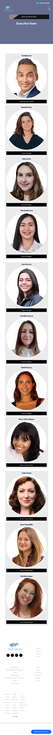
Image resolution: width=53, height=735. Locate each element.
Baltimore (7, 702)
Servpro (38, 667)
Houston (14, 710)
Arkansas (7, 694)
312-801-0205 (42, 3)
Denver (15, 697)
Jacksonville (15, 713)
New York (22, 702)
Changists (38, 672)
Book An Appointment (29, 16)
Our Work (38, 651)
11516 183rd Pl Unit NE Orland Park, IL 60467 (15, 678)
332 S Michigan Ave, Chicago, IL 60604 (15, 669)
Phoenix (22, 710)
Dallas (15, 694)
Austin (7, 699)
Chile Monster (38, 675)
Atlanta (7, 697)
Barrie (7, 705)
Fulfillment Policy (22, 732)
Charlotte (7, 713)
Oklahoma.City (23, 705)
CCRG (38, 680)
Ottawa (22, 707)
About (38, 656)
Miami (22, 699)
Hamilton (14, 707)
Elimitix (38, 678)
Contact (38, 653)
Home (38, 648)
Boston (7, 707)
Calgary (7, 710)
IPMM (38, 670)
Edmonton (15, 699)
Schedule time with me (41, 731)
